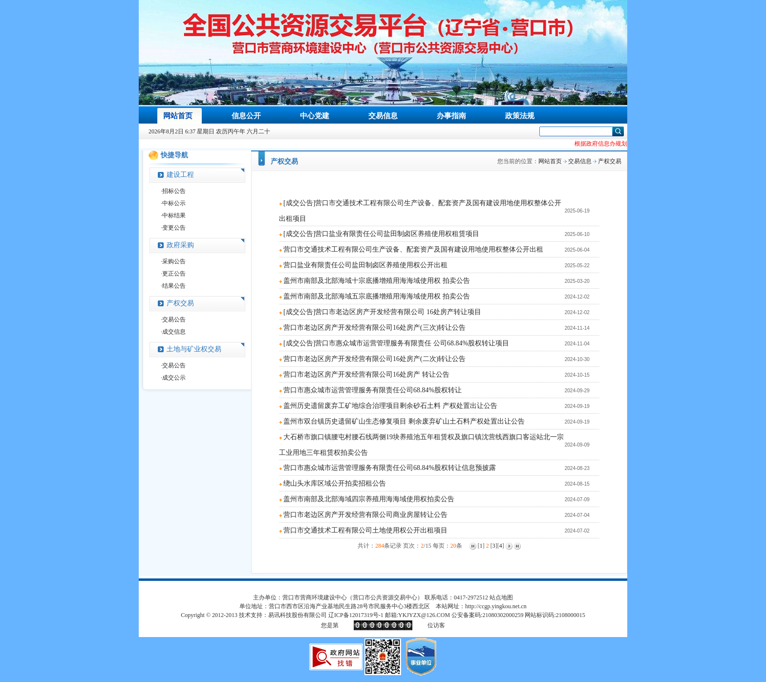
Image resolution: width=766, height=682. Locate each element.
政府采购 (180, 245)
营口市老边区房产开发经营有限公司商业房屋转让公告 (365, 514)
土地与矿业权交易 (194, 349)
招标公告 (174, 191)
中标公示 (174, 203)
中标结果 (174, 215)
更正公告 (174, 273)
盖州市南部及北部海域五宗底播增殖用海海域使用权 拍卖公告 (376, 296)
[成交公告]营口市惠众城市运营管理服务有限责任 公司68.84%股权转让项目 (396, 343)
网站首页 (550, 161)
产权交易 (180, 303)
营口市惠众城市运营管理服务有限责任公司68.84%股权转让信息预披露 (389, 467)
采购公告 (174, 261)
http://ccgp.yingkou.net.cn (496, 606)
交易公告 (174, 319)
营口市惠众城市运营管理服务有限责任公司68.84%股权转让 (372, 390)
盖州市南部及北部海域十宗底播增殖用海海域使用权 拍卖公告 (376, 280)
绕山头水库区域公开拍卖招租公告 (334, 483)
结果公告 (174, 285)
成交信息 (174, 331)
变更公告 (174, 227)
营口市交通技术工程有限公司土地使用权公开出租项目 (365, 530)
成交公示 (174, 377)
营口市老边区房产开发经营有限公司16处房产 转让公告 (366, 374)
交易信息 (580, 161)
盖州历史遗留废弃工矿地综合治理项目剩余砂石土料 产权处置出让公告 (390, 405)
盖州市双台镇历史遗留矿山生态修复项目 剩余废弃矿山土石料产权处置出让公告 (404, 421)
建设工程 (180, 174)
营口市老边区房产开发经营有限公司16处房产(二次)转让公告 (374, 358)
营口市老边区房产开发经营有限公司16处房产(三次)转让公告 (374, 327)
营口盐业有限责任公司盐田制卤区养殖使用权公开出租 (365, 265)
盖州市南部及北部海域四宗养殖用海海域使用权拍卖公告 (368, 499)
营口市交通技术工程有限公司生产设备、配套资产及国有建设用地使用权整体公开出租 (413, 249)
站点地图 (501, 597)
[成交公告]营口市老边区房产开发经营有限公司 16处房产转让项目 (382, 312)
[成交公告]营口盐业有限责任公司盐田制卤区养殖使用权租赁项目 (381, 233)
